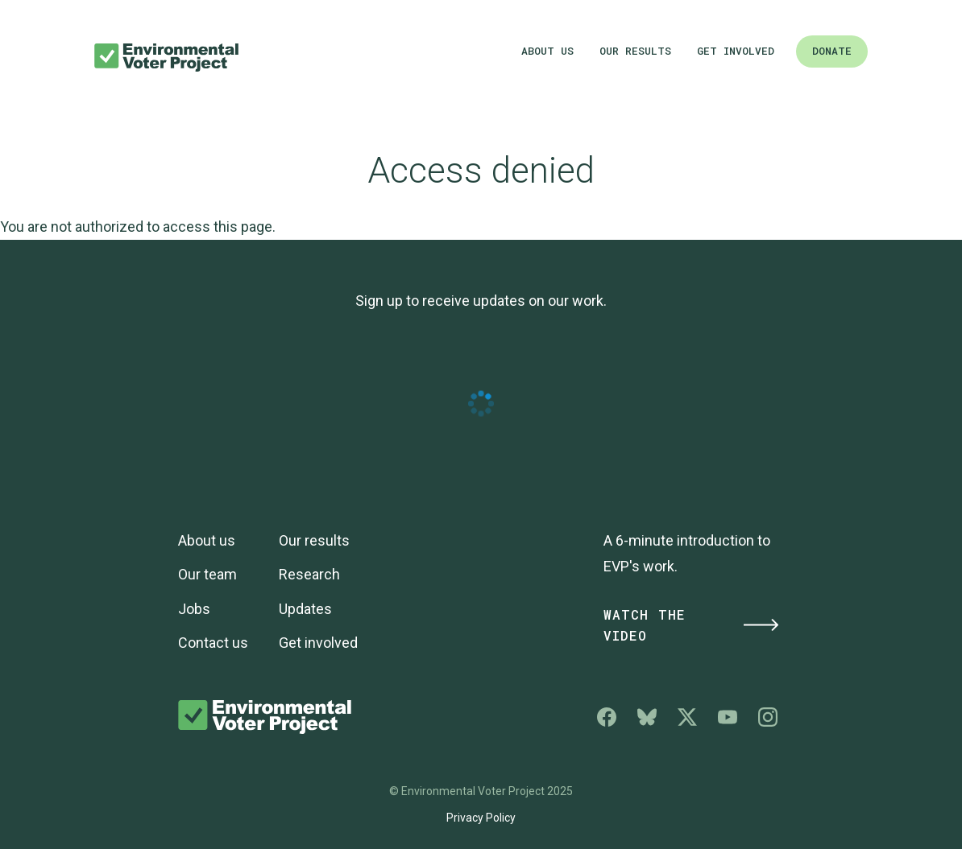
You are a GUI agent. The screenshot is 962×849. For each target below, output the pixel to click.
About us (547, 50)
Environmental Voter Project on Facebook (607, 717)
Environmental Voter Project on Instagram (768, 717)
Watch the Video (692, 625)
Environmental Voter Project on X (687, 717)
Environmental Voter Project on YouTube (727, 717)
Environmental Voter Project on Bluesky (647, 717)
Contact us (213, 642)
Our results (635, 50)
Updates (305, 608)
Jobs (194, 608)
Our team (207, 574)
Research (309, 574)
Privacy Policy (481, 817)
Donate (832, 50)
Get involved (735, 50)
